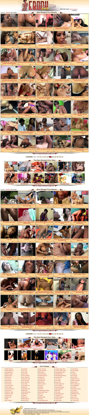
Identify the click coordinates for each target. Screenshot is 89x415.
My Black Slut (42, 378)
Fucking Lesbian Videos (60, 370)
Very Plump (74, 390)
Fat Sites (41, 395)
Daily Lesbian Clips (43, 392)
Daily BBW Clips (59, 374)
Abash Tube (78, 349)
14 (57, 156)
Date (11, 12)
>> (62, 156)
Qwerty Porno (64, 172)
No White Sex (42, 380)
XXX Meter (74, 395)
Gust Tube (51, 360)
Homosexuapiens (59, 388)
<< (38, 156)
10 (48, 156)
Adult (10, 360)
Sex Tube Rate (25, 380)
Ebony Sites (41, 372)
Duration (15, 12)
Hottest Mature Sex (59, 393)
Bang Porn (24, 387)
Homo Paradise (58, 385)
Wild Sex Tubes (51, 349)
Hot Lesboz (57, 392)
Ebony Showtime (42, 370)
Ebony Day (24, 397)
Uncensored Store (10, 349)
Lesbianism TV (58, 395)
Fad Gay (41, 398)
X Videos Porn (75, 400)
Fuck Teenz (57, 378)
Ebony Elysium (25, 398)
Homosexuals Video (59, 387)
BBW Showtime (10, 172)
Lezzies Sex (74, 375)
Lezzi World (74, 377)
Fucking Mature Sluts (60, 372)
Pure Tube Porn (25, 377)
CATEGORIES (29, 156)
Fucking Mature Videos (44, 390)
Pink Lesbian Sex (76, 383)
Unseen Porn (24, 349)
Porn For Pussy (75, 398)
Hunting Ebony (37, 172)
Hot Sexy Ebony (42, 374)
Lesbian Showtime (59, 397)
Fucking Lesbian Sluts (60, 369)
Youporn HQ (64, 349)
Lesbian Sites (58, 398)
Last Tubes (10, 183)
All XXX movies (42, 383)
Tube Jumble (78, 183)
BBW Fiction (41, 382)
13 (55, 156)
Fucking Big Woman (43, 400)
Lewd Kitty (74, 374)
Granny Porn (58, 382)
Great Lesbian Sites (59, 383)
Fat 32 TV (41, 393)
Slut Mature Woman (76, 388)
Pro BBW (74, 387)
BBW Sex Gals (51, 172)
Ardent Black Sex (24, 172)
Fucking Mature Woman (60, 375)
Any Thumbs (24, 360)
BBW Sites (57, 390)
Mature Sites (74, 382)
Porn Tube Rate (25, 375)
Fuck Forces (37, 183)
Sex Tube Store (25, 382)
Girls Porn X (74, 397)
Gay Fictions (58, 380)
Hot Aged (41, 387)
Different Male (42, 397)
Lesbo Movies (75, 369)
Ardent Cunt (41, 377)
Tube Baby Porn (26, 385)
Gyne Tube (64, 360)
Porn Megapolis (75, 385)
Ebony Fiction (25, 400)
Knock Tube (78, 360)
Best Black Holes (26, 388)
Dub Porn (41, 388)
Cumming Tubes (64, 183)
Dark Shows (25, 393)
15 (59, 156)
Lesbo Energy (58, 400)
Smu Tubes (24, 383)
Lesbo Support (75, 370)
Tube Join (41, 385)
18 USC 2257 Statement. (29, 414)
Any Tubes (37, 360)
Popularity (8, 12)
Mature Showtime (76, 380)
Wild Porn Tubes (37, 349)
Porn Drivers (51, 183)
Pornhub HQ (24, 183)
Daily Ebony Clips (26, 392)
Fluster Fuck (78, 172)
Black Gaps (25, 390)
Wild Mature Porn (76, 393)
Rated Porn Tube (26, 378)
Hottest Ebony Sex (43, 375)
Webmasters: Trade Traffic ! (30, 408)
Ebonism (24, 395)
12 (52, 156)
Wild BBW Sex (75, 392)
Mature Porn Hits (75, 378)
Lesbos (73, 372)
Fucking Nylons (58, 377)
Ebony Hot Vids (42, 369)
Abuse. (38, 414)
